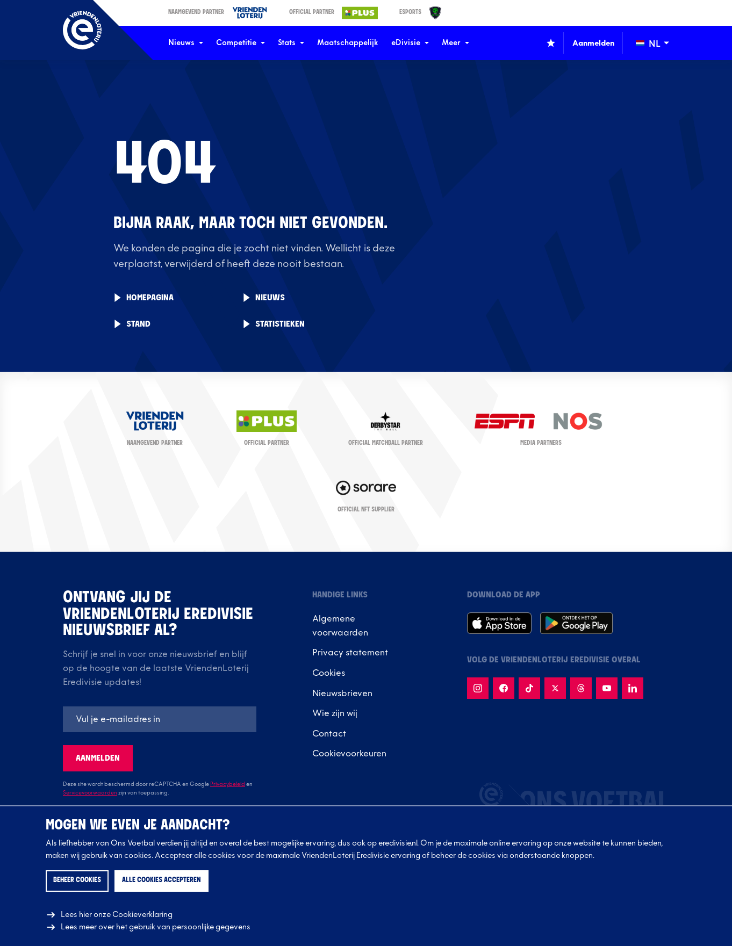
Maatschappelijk (347, 43)
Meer (455, 43)
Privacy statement (350, 653)
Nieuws (185, 43)
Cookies (328, 673)
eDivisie (410, 43)
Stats (291, 43)
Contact (329, 734)
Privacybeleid (227, 784)
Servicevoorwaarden (90, 793)
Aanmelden (98, 758)
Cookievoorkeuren (349, 754)
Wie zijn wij (334, 713)
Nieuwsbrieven (342, 693)
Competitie (240, 43)
